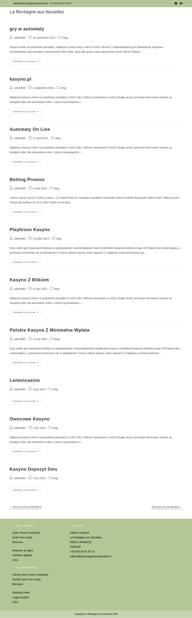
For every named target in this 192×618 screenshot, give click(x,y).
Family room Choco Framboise (30, 574)
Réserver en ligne (22, 550)
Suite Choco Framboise (26, 532)
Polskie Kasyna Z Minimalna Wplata (50, 330)
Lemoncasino (25, 380)
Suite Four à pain (22, 537)
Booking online (21, 592)
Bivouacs (17, 542)
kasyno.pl (20, 79)
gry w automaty (27, 28)
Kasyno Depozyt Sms (33, 469)
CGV (15, 560)
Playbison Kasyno (30, 229)
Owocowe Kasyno (30, 418)
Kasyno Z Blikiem (29, 279)
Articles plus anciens (167, 507)
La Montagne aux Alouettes (37, 11)
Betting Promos (27, 179)
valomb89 (19, 37)
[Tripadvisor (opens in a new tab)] (180, 3)
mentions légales (22, 555)
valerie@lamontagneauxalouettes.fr (90, 556)
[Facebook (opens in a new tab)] (175, 3)
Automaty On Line (30, 129)
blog (65, 37)
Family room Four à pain (26, 579)
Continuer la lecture (27, 62)
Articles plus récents (25, 507)
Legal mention (20, 597)
